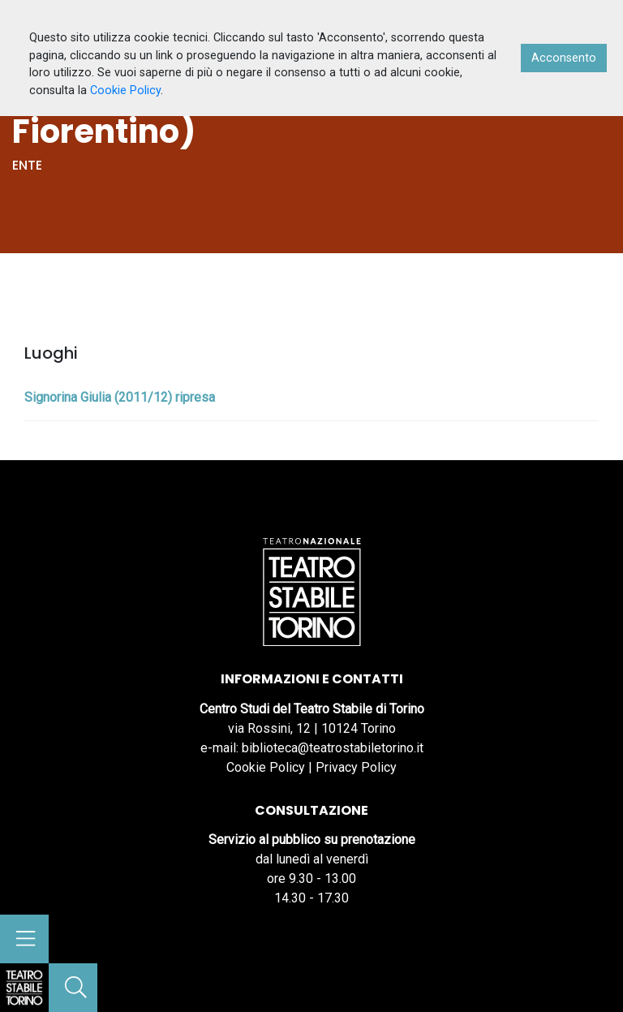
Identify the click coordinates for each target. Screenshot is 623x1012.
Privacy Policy (356, 767)
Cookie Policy (265, 767)
